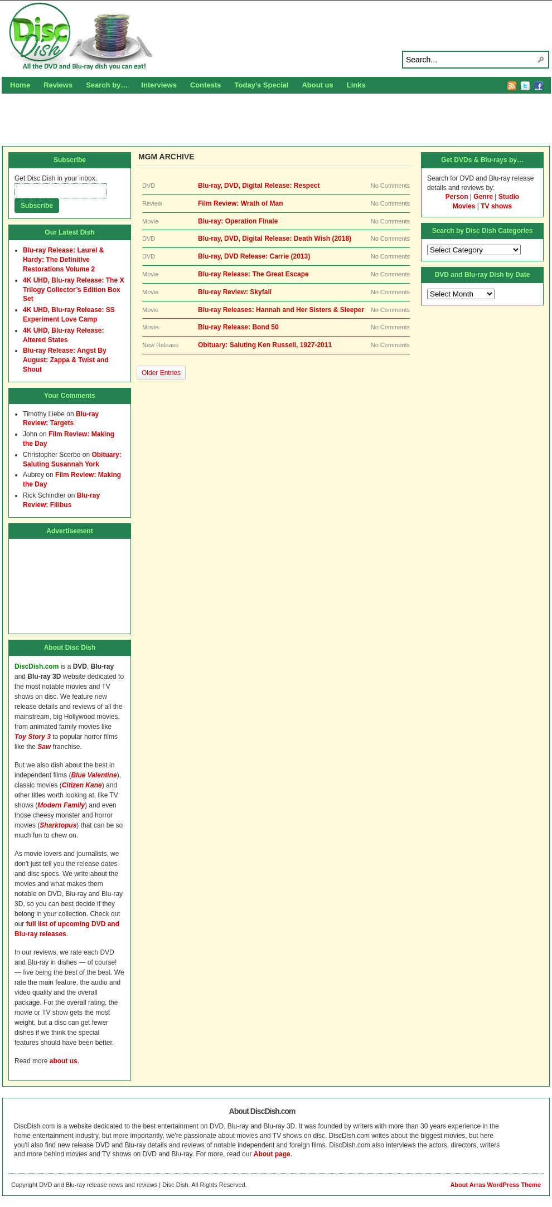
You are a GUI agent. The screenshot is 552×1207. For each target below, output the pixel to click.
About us (317, 85)
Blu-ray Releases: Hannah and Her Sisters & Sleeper (281, 310)
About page (272, 1154)
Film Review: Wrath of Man (240, 203)
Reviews (57, 85)
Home (20, 85)
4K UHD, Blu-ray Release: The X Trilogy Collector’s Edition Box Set (73, 289)
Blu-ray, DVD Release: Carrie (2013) (254, 256)
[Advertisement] (276, 118)
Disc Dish (276, 37)
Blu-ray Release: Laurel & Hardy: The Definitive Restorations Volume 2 (63, 259)
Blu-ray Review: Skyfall (235, 292)
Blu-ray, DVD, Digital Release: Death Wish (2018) (274, 238)
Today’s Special (262, 85)
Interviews (159, 85)
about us (64, 1061)
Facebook (538, 85)
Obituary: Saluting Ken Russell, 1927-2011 (265, 345)
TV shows (496, 206)
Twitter (525, 85)
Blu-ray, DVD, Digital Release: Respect (259, 185)
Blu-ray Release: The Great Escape (253, 274)
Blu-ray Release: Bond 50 (238, 327)
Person (457, 197)
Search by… (107, 85)
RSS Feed (511, 85)
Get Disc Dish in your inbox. (55, 178)
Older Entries (161, 373)
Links (356, 85)
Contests (205, 85)
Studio (508, 197)
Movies (464, 206)
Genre (483, 197)
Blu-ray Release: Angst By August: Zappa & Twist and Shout (66, 360)
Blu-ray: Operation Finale (238, 221)
